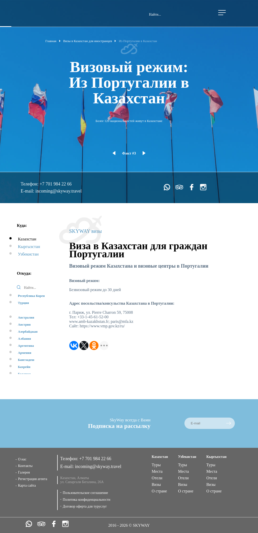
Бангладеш (26, 360)
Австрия (24, 324)
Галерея (24, 472)
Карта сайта (27, 485)
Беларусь (24, 374)
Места (157, 471)
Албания (24, 338)
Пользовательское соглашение (85, 493)
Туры (156, 465)
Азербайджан (28, 331)
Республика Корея (31, 296)
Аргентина (26, 346)
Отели (157, 478)
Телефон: (30, 183)
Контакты (25, 466)
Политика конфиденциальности (86, 499)
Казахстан (27, 239)
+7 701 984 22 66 (56, 183)
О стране (159, 491)
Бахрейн (24, 367)
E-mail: (28, 191)
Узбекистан (28, 254)
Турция (23, 303)
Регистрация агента (32, 479)
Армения (24, 353)
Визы (156, 484)
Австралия (26, 317)
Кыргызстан (29, 246)
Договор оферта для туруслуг (85, 506)
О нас (22, 459)
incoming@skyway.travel (58, 191)
